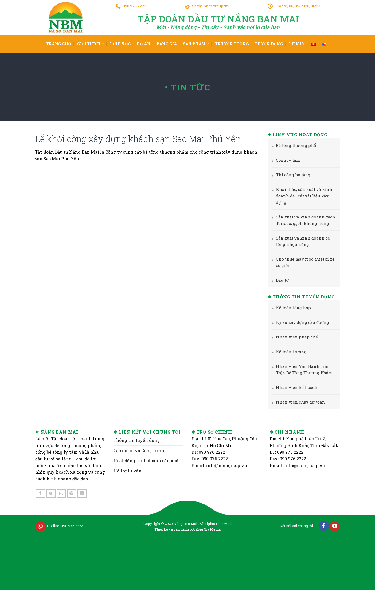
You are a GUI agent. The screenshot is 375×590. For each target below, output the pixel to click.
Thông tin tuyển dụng (137, 489)
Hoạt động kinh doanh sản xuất (147, 510)
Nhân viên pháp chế (295, 337)
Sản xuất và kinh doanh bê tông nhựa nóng (301, 241)
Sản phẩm (196, 44)
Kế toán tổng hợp (291, 307)
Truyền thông (232, 43)
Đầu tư (280, 280)
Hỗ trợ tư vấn (128, 520)
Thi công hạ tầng (291, 174)
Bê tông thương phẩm (296, 145)
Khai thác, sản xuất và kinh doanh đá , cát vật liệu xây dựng (302, 196)
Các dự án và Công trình (139, 500)
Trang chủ (58, 43)
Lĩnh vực (120, 43)
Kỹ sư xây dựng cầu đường (300, 322)
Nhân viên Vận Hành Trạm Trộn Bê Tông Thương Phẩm (302, 369)
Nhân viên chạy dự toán (298, 402)
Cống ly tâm (286, 160)
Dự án (143, 43)
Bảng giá (167, 43)
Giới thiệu (90, 44)
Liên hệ (297, 43)
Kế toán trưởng (289, 351)
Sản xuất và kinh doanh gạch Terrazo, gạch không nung (303, 220)
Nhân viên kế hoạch (294, 387)
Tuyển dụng (269, 43)
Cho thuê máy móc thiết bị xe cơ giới (303, 262)
